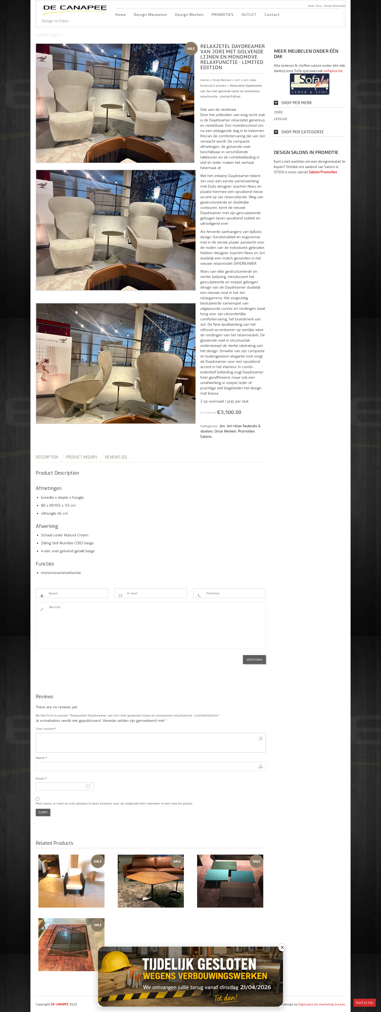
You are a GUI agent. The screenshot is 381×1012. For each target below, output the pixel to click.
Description (47, 457)
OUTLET (249, 14)
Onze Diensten (335, 5)
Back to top (364, 1003)
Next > (58, 35)
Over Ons (314, 5)
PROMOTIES (223, 14)
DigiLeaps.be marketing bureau (321, 1004)
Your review (46, 728)
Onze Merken (222, 80)
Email (41, 778)
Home (120, 14)
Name (41, 757)
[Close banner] (282, 947)
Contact (272, 14)
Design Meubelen (150, 14)
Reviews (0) (116, 457)
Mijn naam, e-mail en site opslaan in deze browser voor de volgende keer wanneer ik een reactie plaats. (114, 803)
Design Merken (189, 14)
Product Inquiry (81, 457)
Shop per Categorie (302, 132)
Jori (237, 80)
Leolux (280, 118)
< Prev (42, 35)
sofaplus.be (333, 71)
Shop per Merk (296, 103)
